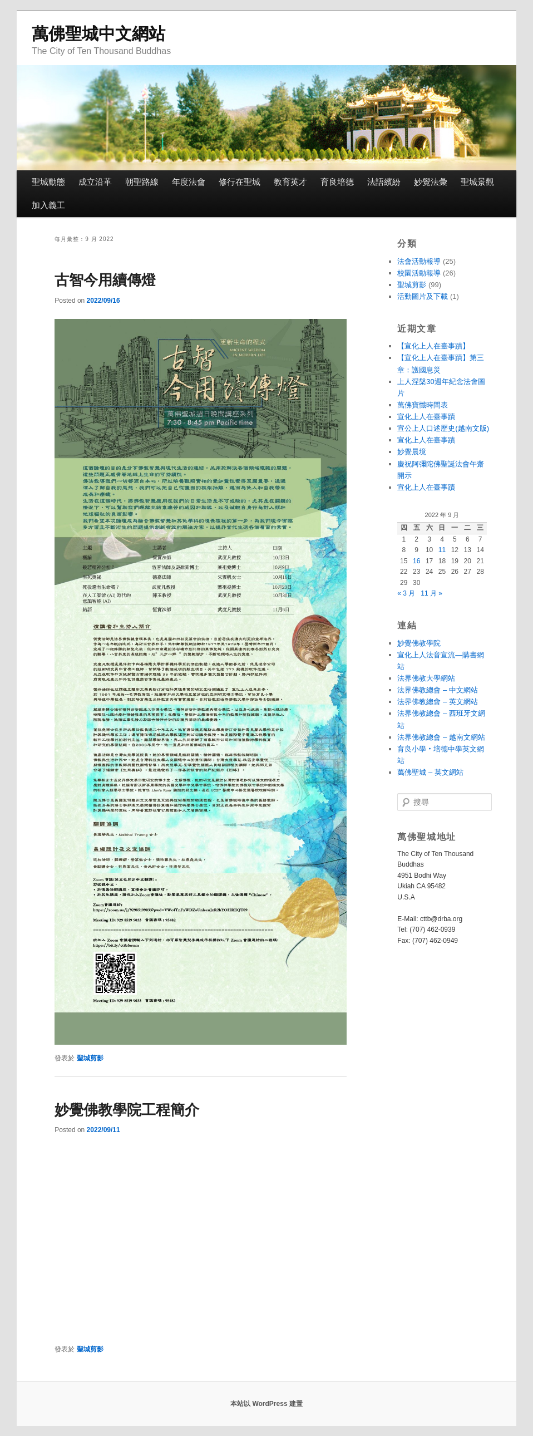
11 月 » (431, 593)
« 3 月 (406, 593)
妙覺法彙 (430, 181)
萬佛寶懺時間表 (422, 405)
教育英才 (290, 181)
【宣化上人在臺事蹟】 (433, 346)
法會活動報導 (419, 261)
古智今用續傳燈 (105, 280)
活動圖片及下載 (422, 296)
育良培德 (337, 181)
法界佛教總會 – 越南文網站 (441, 737)
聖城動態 (48, 181)
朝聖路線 (142, 181)
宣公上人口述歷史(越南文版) (443, 428)
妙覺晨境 (411, 451)
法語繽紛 (384, 181)
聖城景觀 (477, 181)
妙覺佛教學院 (419, 643)
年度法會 (188, 181)
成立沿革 (95, 181)
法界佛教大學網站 (426, 678)
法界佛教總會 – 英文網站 (437, 701)
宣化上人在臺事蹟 (426, 416)
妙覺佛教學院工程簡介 (127, 1109)
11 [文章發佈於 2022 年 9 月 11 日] (442, 550)
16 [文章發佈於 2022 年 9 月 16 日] (416, 561)
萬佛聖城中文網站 (98, 33)
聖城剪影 (90, 1058)
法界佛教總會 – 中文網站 (437, 690)
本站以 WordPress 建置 (266, 1404)
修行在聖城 (239, 181)
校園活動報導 (419, 273)
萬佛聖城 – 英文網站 (430, 772)
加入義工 (48, 205)
